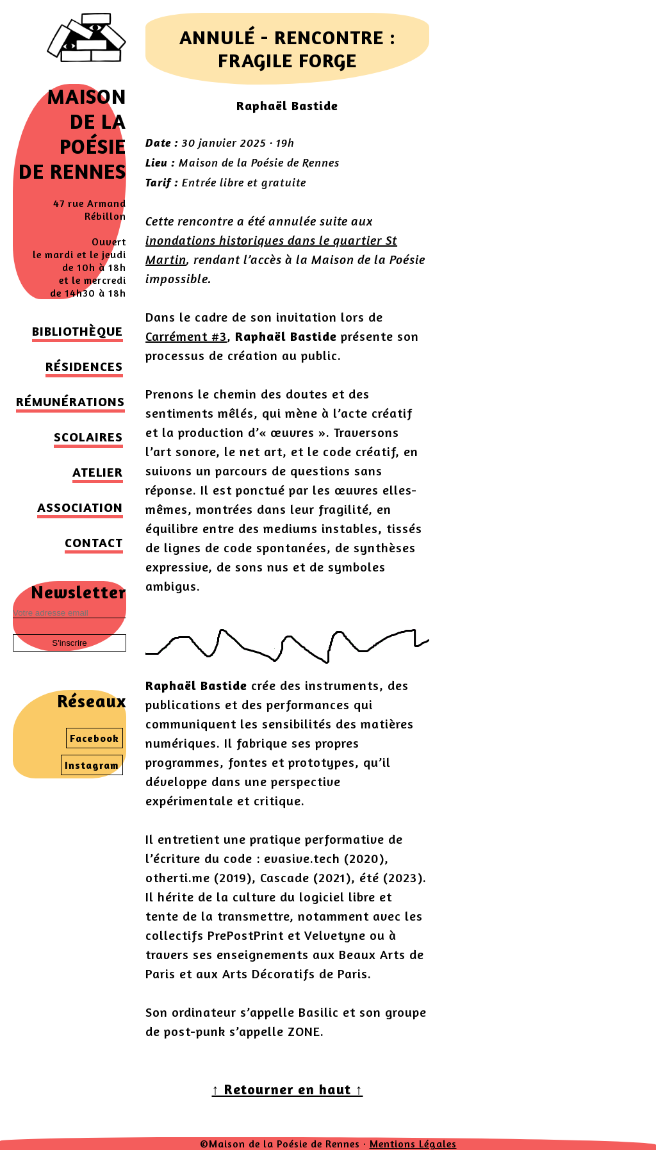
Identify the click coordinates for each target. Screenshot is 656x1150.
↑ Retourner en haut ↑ (287, 1089)
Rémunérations (70, 401)
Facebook (94, 738)
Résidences (84, 366)
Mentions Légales (413, 1143)
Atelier (97, 472)
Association (80, 507)
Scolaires (88, 437)
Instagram (92, 765)
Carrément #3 (186, 336)
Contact (94, 542)
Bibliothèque (77, 331)
